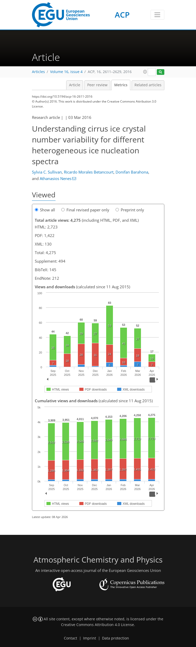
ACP (122, 14)
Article (74, 85)
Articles (38, 71)
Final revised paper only (85, 209)
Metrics (120, 85)
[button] (145, 71)
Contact (70, 638)
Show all (45, 209)
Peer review (97, 85)
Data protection (115, 638)
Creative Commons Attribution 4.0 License (97, 624)
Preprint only (130, 209)
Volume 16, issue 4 (66, 71)
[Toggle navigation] (157, 15)
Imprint (89, 638)
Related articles (147, 85)
